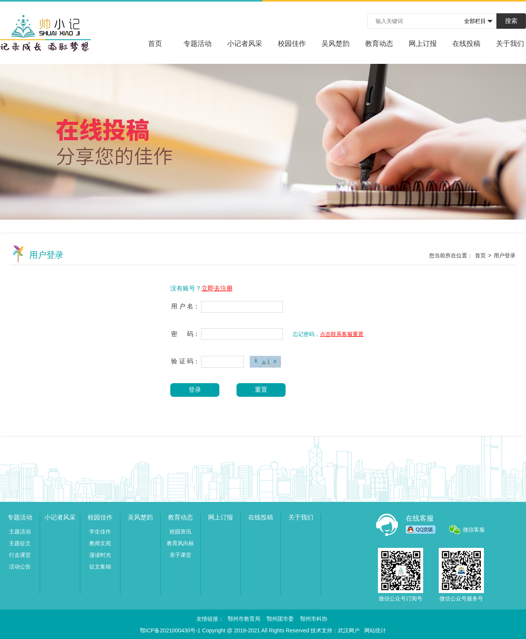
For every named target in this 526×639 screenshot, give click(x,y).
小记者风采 (244, 44)
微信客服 (474, 529)
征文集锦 (100, 566)
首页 (155, 44)
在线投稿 (466, 44)
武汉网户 (349, 630)
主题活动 (20, 531)
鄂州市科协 (313, 619)
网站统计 (375, 630)
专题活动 (198, 44)
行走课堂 (20, 555)
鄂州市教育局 (244, 619)
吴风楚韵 (335, 44)
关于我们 (510, 44)
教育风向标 (180, 543)
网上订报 (423, 44)
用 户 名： (185, 306)
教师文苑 (100, 543)
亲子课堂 (180, 555)
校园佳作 (292, 44)
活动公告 (20, 566)
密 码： (185, 334)
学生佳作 (100, 531)
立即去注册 (217, 288)
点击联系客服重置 (342, 334)
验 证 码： (185, 361)
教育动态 (379, 44)
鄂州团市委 (280, 619)
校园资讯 (180, 531)
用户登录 (504, 255)
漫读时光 (100, 555)
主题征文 (20, 543)
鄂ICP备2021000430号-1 (170, 630)
